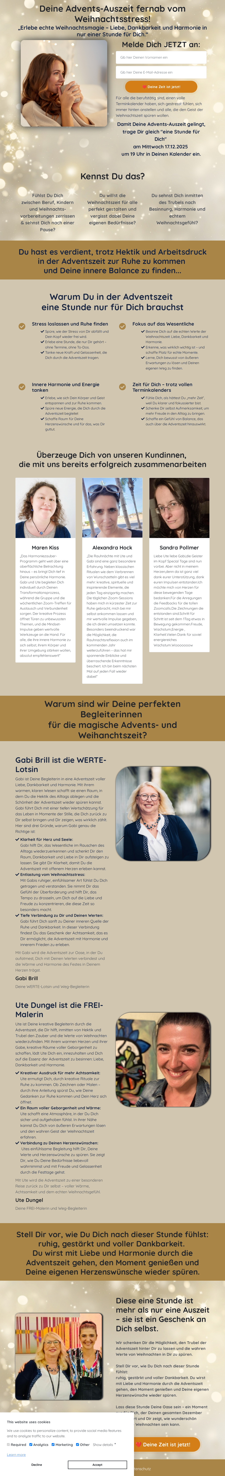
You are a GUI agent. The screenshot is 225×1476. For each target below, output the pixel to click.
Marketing (64, 1444)
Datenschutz (140, 1468)
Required (18, 1444)
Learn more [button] (16, 1454)
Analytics (40, 1444)
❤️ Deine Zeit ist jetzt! (161, 87)
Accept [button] (97, 1465)
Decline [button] (36, 1465)
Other (85, 1444)
